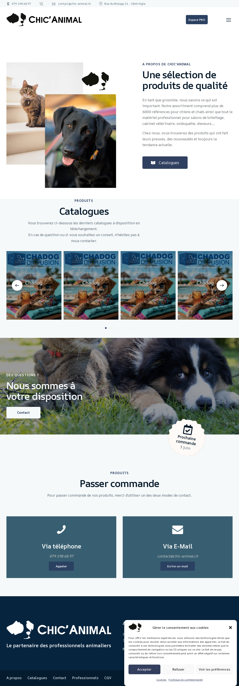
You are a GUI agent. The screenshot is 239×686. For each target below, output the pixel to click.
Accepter (144, 669)
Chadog (33, 349)
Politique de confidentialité (186, 680)
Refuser (178, 669)
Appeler (61, 566)
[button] (230, 627)
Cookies (161, 680)
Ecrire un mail (177, 566)
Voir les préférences (214, 669)
